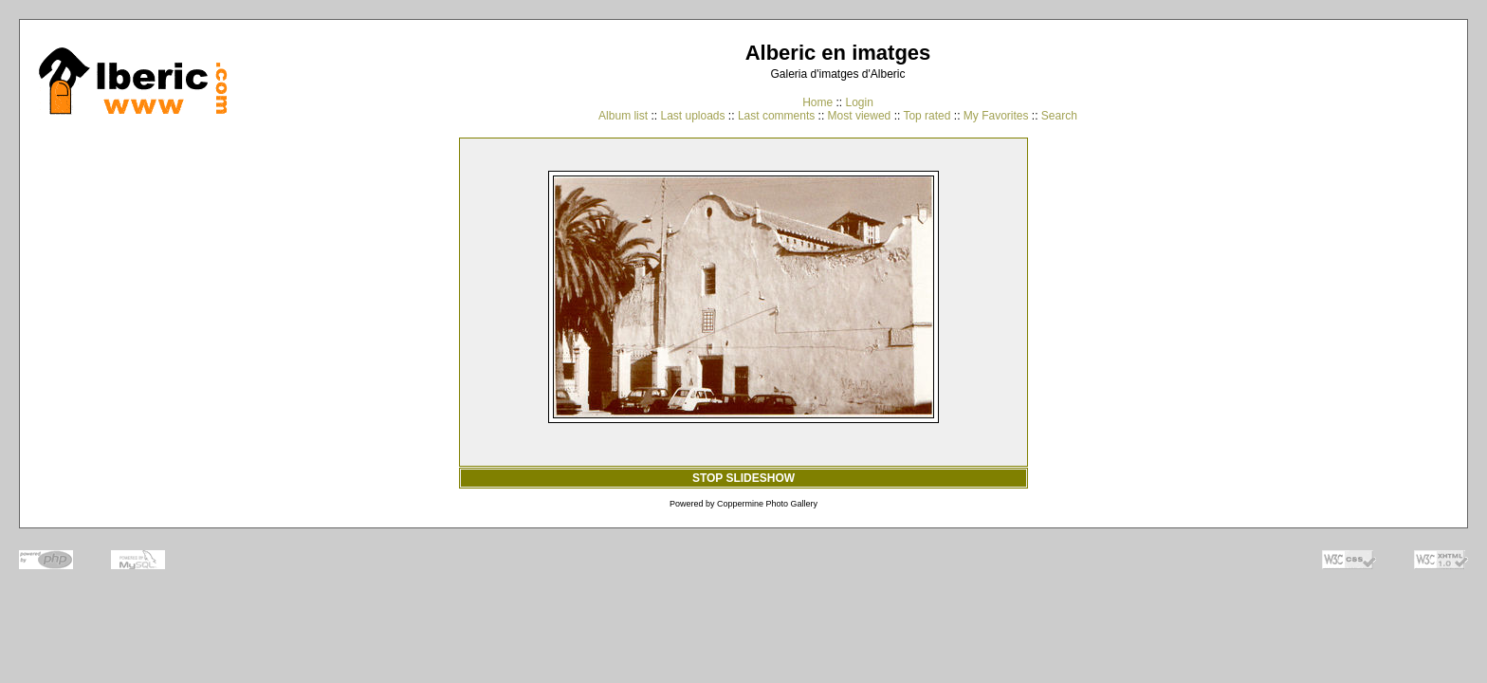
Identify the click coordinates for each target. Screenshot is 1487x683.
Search (1059, 115)
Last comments (776, 115)
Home (817, 102)
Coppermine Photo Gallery (767, 503)
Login (858, 102)
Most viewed (859, 115)
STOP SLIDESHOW (743, 478)
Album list (623, 115)
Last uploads (692, 115)
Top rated (926, 115)
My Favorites (996, 115)
